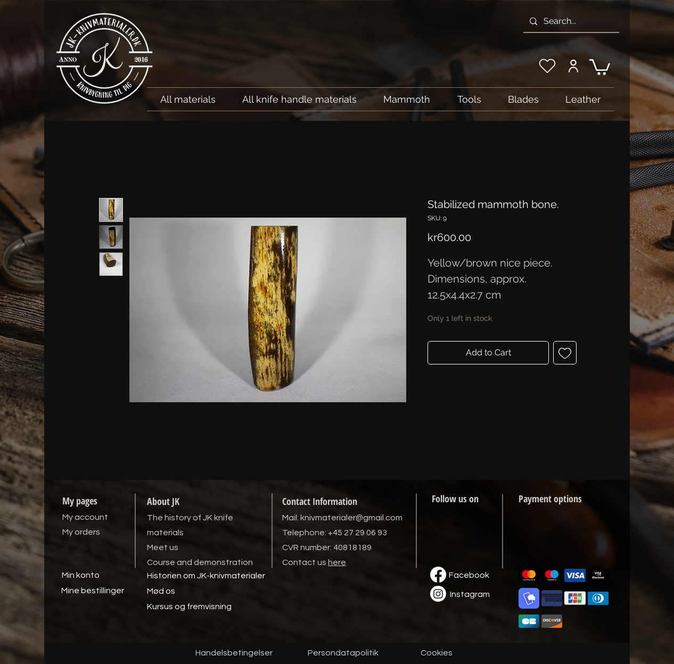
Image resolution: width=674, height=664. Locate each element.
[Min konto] (80, 575)
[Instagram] (469, 594)
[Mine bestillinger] (92, 591)
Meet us (162, 547)
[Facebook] (469, 575)
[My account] (573, 66)
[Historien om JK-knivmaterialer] (206, 576)
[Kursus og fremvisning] (189, 607)
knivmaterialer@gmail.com (351, 517)
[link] (599, 66)
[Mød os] (161, 591)
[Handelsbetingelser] (234, 653)
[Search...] (570, 21)
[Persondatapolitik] (343, 653)
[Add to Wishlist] (565, 352)
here (337, 562)
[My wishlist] (547, 66)
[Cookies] (436, 653)
